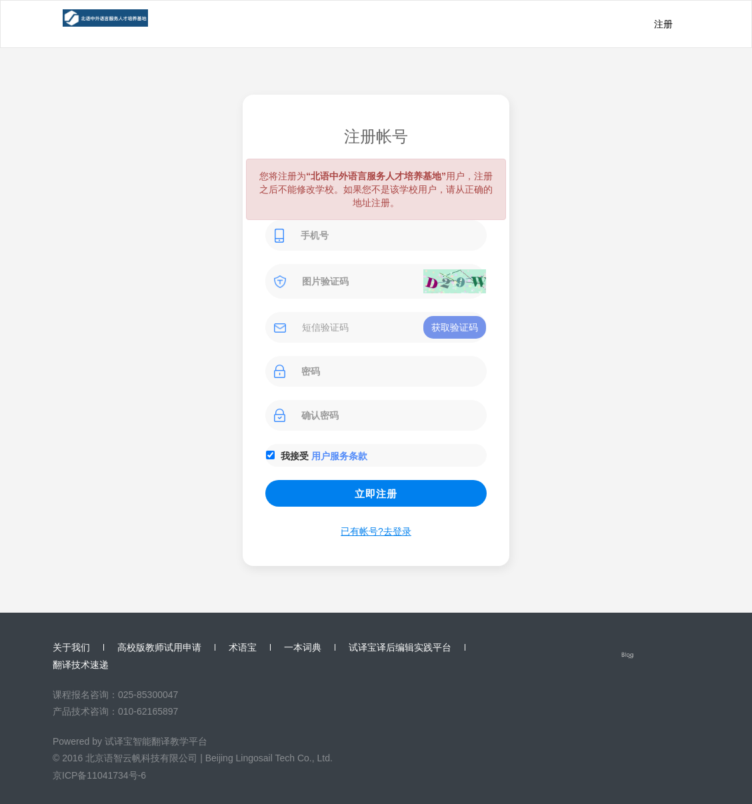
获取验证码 (454, 327)
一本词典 (302, 647)
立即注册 (376, 493)
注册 (663, 24)
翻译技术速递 (81, 664)
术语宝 (243, 647)
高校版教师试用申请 (159, 647)
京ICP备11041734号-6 (99, 775)
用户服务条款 (339, 456)
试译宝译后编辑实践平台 (400, 647)
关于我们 (71, 647)
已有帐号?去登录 (376, 531)
